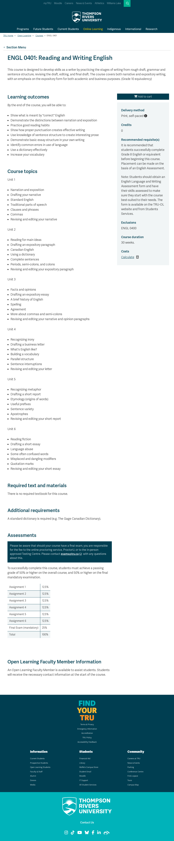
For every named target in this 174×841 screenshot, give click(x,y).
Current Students (68, 29)
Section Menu (14, 47)
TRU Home (8, 35)
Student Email (85, 772)
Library (82, 763)
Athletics (99, 3)
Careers (69, 3)
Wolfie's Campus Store (88, 767)
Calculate (127, 257)
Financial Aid (84, 758)
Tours (129, 780)
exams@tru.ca (70, 554)
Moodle (58, 3)
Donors (33, 780)
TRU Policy (87, 738)
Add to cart (143, 96)
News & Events (84, 3)
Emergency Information (87, 729)
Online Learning (93, 29)
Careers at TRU (133, 758)
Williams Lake (114, 3)
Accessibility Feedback (87, 742)
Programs (23, 29)
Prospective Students (39, 763)
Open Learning (24, 35)
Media (32, 785)
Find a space (132, 776)
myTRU (47, 3)
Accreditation (87, 733)
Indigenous (114, 29)
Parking (130, 767)
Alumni (33, 776)
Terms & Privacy (87, 724)
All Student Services (87, 785)
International (133, 29)
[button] (127, 3)
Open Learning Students (40, 767)
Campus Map (133, 785)
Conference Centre (135, 772)
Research (151, 29)
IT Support (83, 780)
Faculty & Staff (36, 772)
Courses (39, 35)
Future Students (43, 29)
